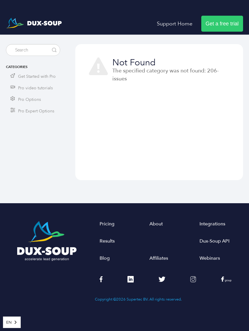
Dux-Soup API (214, 241)
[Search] (33, 50)
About (156, 224)
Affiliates (158, 258)
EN (9, 322)
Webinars (209, 258)
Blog (105, 258)
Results (107, 241)
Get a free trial (222, 24)
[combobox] (12, 322)
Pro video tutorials (35, 88)
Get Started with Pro (37, 76)
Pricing (107, 224)
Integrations (212, 224)
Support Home (174, 23)
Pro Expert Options (36, 111)
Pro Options (29, 99)
